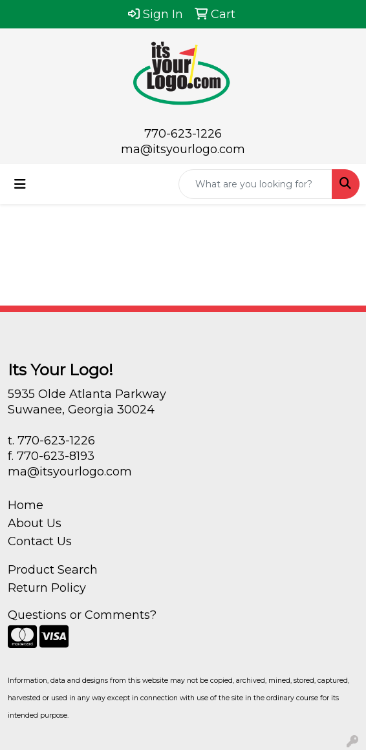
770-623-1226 (183, 134)
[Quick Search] (255, 184)
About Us (34, 523)
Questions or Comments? (82, 615)
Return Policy (47, 588)
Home (25, 505)
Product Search (53, 570)
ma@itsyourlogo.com (183, 149)
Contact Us (40, 541)
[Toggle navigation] (20, 184)
